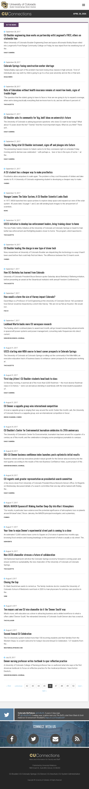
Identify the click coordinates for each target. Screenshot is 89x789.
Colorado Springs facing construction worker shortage (29, 66)
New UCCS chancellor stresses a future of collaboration (29, 555)
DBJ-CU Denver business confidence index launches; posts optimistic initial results (42, 454)
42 (27, 686)
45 (44, 686)
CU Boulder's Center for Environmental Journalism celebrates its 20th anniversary (41, 430)
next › (80, 686)
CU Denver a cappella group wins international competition (31, 406)
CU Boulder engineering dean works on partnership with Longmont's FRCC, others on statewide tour (42, 36)
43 (33, 686)
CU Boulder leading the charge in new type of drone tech (30, 248)
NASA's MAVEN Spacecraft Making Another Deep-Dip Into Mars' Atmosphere (39, 506)
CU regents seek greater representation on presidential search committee (38, 479)
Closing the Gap (11, 582)
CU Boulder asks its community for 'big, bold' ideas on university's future (37, 117)
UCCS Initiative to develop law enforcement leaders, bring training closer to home (41, 224)
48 (62, 686)
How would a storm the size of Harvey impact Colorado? (29, 296)
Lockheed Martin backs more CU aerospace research (27, 324)
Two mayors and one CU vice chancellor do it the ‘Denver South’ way (35, 609)
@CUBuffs (40, 713)
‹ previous (18, 686)
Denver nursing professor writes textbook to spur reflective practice (35, 661)
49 (68, 686)
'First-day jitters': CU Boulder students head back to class (30, 378)
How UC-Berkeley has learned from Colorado (24, 272)
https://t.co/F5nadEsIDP (55, 718)
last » (44, 691)
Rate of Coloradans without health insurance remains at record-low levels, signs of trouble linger (42, 91)
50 (73, 686)
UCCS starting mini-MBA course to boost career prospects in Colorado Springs (40, 351)
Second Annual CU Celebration (17, 633)
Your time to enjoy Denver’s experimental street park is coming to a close (37, 530)
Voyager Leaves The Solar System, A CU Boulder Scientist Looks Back (36, 196)
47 (56, 686)
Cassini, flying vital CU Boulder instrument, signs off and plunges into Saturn (39, 145)
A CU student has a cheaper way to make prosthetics (28, 172)
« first (8, 686)
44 (39, 686)
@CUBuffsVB (25, 715)
